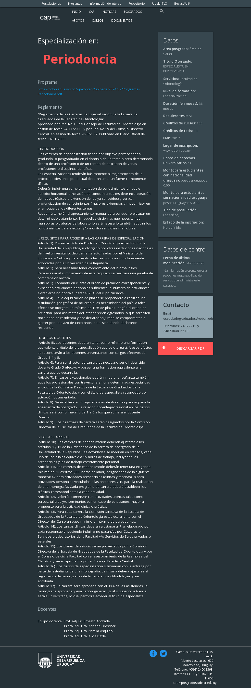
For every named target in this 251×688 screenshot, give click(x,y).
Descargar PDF (182, 348)
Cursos (97, 20)
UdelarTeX (159, 3)
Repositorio (136, 3)
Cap (92, 12)
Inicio (76, 12)
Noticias (109, 12)
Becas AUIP (182, 3)
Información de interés (105, 3)
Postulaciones (51, 3)
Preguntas (75, 3)
